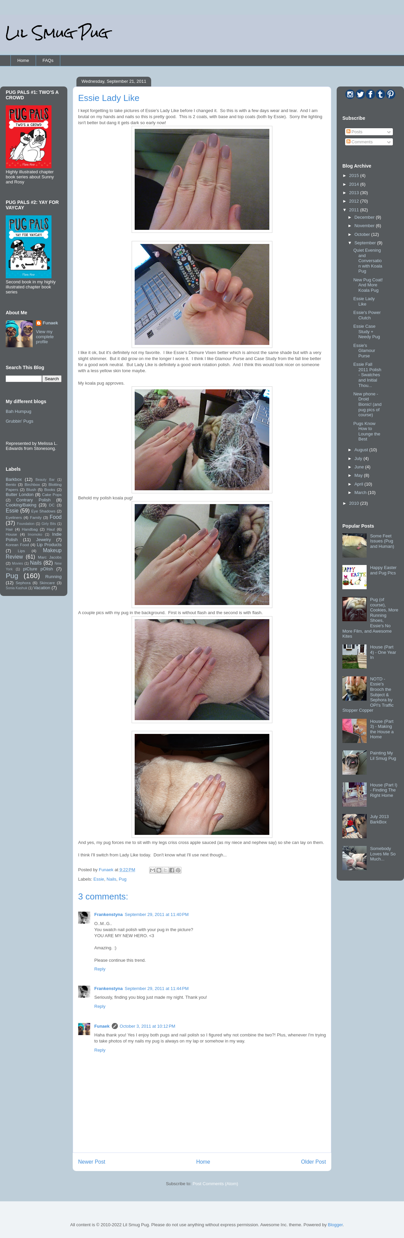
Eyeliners (14, 517)
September (366, 242)
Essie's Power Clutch (366, 315)
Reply (99, 968)
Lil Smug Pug (56, 33)
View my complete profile (45, 336)
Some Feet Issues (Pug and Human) (382, 541)
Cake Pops (52, 494)
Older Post (313, 1162)
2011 (354, 209)
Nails (111, 879)
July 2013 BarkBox (379, 819)
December (365, 217)
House (11, 534)
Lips (21, 551)
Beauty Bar (45, 480)
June (360, 466)
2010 (354, 503)
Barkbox (14, 479)
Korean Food (17, 544)
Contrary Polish (33, 499)
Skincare (47, 582)
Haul (51, 529)
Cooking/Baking (21, 504)
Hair (9, 529)
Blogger (335, 1224)
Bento (11, 484)
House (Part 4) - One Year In (383, 652)
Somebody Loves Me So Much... (383, 853)
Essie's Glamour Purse (364, 350)
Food (55, 517)
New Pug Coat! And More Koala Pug (367, 285)
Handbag (30, 529)
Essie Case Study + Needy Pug (366, 331)
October (363, 234)
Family (35, 517)
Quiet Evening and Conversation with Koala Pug (367, 261)
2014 (354, 184)
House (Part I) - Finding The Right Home (383, 790)
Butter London (20, 494)
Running (53, 576)
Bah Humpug (18, 411)
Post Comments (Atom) (215, 1183)
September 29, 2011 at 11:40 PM (157, 914)
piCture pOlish (38, 568)
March (361, 492)
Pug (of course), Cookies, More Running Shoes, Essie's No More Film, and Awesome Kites (370, 618)
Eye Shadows (43, 511)
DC (52, 505)
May (359, 475)
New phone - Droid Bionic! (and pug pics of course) (367, 404)
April (360, 484)
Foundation (25, 524)
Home (23, 60)
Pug (123, 879)
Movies (17, 563)
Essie (99, 879)
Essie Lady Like (364, 301)
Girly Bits (48, 524)
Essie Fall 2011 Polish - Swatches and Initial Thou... (367, 375)
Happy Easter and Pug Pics (383, 570)
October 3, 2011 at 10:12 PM (147, 1026)
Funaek (106, 869)
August (362, 449)
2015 (354, 175)
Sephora (23, 582)
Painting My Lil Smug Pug (383, 755)
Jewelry (43, 539)
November (365, 225)
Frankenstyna (108, 914)
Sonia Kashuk (16, 588)
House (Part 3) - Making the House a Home (382, 729)
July (359, 458)
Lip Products (49, 544)
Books (49, 489)
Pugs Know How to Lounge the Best (366, 431)
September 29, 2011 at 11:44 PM (157, 988)
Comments (359, 141)
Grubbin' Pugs (19, 421)
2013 (354, 192)
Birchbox (32, 484)
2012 (354, 201)
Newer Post (91, 1162)
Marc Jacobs (50, 557)
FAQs (48, 60)
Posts (354, 131)
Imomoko (35, 534)
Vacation (42, 587)
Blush (31, 489)
